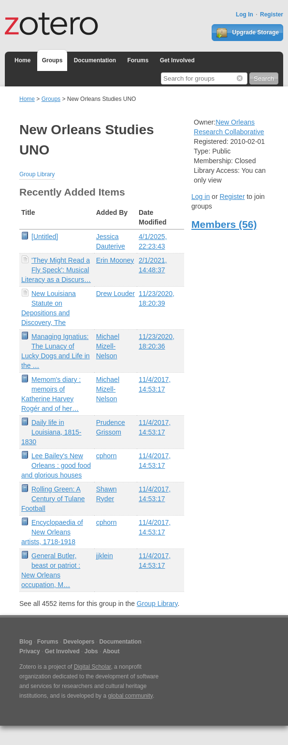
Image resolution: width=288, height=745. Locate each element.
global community (130, 695)
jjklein (104, 556)
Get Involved (177, 60)
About (111, 651)
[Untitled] (44, 236)
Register (271, 14)
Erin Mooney (115, 260)
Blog (25, 641)
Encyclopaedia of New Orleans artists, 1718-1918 (52, 532)
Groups (52, 60)
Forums (137, 60)
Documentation (95, 60)
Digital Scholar (92, 666)
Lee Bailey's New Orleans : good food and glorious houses (56, 465)
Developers (79, 641)
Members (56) (224, 224)
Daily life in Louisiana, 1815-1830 (51, 432)
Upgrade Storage (247, 33)
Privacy (29, 651)
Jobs (91, 651)
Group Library (37, 174)
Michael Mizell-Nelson (107, 346)
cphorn (106, 456)
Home (22, 60)
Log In (244, 14)
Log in (200, 196)
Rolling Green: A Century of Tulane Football (53, 498)
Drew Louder (115, 293)
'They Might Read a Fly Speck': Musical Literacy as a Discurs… (56, 269)
